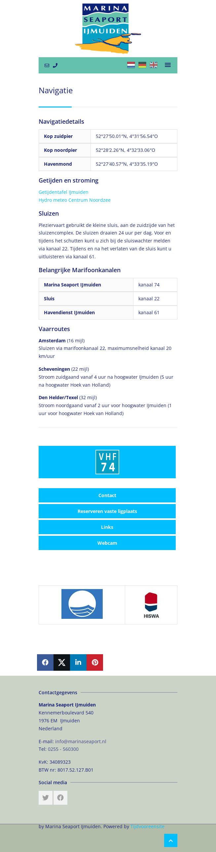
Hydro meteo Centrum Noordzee (75, 200)
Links (107, 527)
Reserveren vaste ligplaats (107, 511)
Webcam (107, 543)
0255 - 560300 (63, 749)
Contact (107, 495)
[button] (168, 65)
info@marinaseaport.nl (80, 741)
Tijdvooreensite (147, 826)
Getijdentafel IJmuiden (64, 192)
